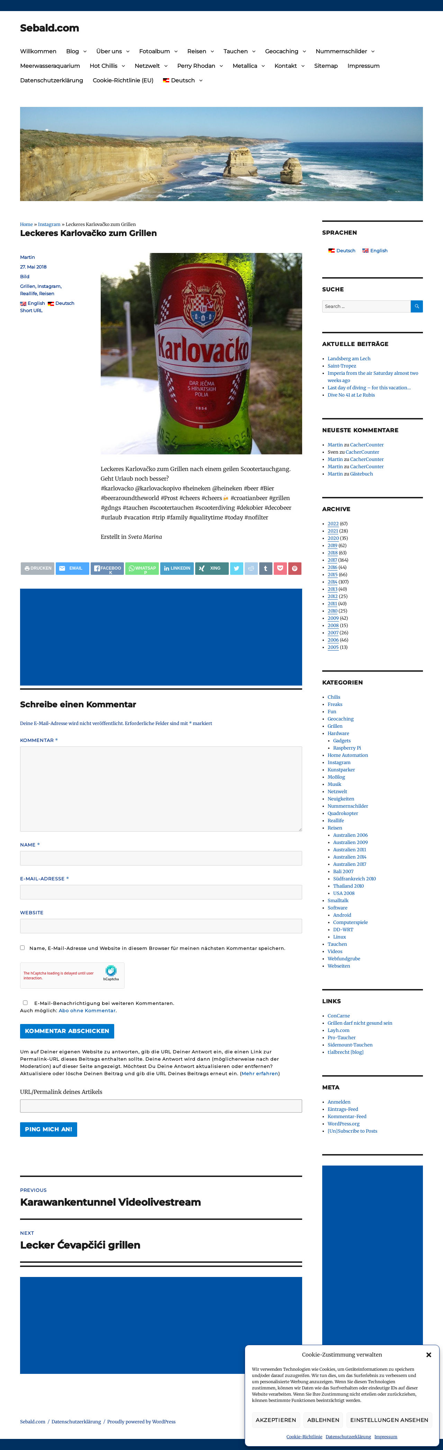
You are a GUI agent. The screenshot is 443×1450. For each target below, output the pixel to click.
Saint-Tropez (342, 366)
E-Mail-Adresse (44, 879)
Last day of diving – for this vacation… (369, 388)
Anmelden (339, 1102)
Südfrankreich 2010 (354, 879)
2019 (332, 546)
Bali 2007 (343, 871)
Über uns (109, 51)
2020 (333, 538)
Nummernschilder (341, 51)
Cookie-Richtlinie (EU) (123, 80)
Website (32, 912)
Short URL (31, 310)
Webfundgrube (344, 959)
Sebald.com (49, 28)
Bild (24, 276)
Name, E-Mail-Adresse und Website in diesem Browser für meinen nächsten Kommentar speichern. (157, 948)
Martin (27, 257)
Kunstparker (341, 770)
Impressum (385, 1436)
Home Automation (348, 755)
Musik (334, 784)
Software (337, 908)
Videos (335, 951)
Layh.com (339, 1030)
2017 (332, 560)
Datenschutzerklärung (348, 1436)
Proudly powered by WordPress (141, 1422)
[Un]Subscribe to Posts (352, 1131)
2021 (333, 531)
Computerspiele (350, 922)
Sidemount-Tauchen (350, 1045)
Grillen (27, 286)
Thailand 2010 (348, 886)
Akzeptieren (276, 1420)
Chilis (334, 697)
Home (26, 224)
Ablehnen (323, 1420)
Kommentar (39, 740)
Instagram (49, 224)
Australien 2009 (350, 842)
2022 (333, 524)
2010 (332, 611)
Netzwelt (147, 66)
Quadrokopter (343, 813)
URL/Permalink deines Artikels (61, 1091)
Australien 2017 (349, 864)
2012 (333, 596)
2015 (333, 575)
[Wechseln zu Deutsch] (342, 250)
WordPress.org (344, 1124)
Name (30, 845)
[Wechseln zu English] (375, 250)
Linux (339, 937)
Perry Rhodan (196, 66)
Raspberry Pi (347, 748)
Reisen (196, 51)
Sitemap (326, 66)
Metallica (245, 66)
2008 (333, 625)
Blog (72, 51)
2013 (332, 589)
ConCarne (339, 1016)
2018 (333, 553)
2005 (333, 647)
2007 (333, 633)
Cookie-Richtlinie (304, 1436)
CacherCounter (367, 445)
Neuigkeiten (341, 799)
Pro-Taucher (342, 1038)
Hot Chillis (103, 66)
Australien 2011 (349, 850)
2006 (333, 640)
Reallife (28, 293)
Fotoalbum (154, 51)
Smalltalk (338, 901)
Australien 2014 (350, 857)
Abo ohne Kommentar (87, 1010)
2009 (333, 618)
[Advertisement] (162, 637)
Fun (332, 712)
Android (342, 915)
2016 (332, 567)
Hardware (338, 733)
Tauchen (236, 51)
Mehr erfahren (260, 1073)
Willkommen (38, 51)
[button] (428, 1354)
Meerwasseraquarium (50, 66)
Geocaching (281, 51)
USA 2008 (344, 893)
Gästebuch (361, 474)
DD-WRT (343, 930)
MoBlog (336, 777)
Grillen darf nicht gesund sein (360, 1023)
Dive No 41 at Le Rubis (351, 395)
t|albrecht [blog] (346, 1052)
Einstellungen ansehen (389, 1420)
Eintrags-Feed (343, 1109)
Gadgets (342, 741)
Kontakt (285, 66)
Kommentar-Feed (347, 1117)
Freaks (335, 704)
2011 (332, 604)
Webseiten (339, 966)
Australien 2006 (350, 835)
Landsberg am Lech (349, 359)
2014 (332, 582)
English (36, 303)
